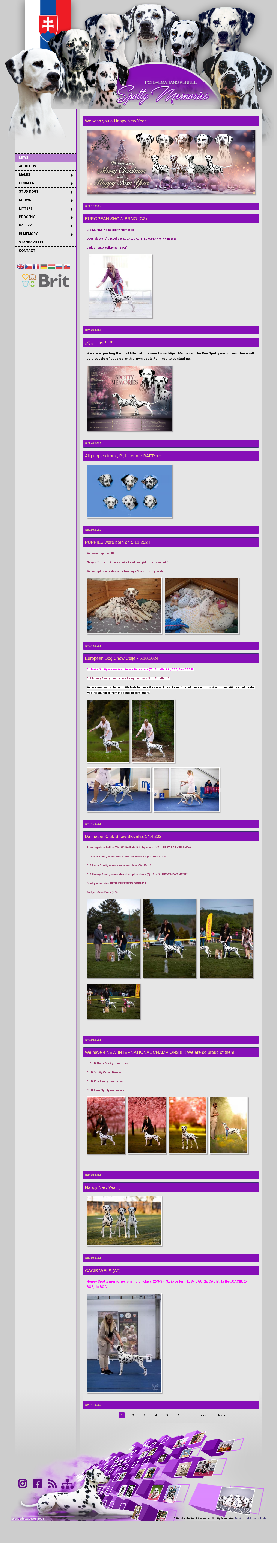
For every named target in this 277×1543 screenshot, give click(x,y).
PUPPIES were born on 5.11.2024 (117, 542)
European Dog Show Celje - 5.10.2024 (121, 658)
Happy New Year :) (103, 1187)
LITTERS (26, 208)
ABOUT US (27, 166)
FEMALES (26, 183)
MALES (24, 175)
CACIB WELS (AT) (102, 1270)
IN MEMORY (28, 234)
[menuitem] (45, 157)
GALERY (25, 225)
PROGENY (27, 217)
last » (222, 1415)
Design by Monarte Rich (250, 1518)
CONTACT (27, 251)
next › (204, 1415)
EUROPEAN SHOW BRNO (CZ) (116, 218)
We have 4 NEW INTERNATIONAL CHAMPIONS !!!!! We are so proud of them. (160, 1052)
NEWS (23, 158)
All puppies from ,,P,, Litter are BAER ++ (123, 456)
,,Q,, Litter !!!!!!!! (99, 342)
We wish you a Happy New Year (115, 121)
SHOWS (25, 200)
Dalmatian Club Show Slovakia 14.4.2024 (124, 836)
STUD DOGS (28, 191)
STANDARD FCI (31, 242)
